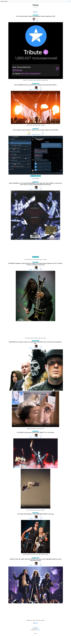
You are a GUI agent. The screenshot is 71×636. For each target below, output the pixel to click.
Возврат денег (31, 80)
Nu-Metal (32, 428)
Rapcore (35, 428)
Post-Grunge (28, 259)
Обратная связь (35, 627)
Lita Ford (31, 554)
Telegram (24, 80)
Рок (42, 259)
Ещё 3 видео (35, 257)
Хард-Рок (45, 259)
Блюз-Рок (37, 259)
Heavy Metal (28, 125)
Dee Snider (24, 554)
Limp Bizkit (28, 428)
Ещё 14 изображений (35, 176)
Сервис (47, 80)
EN (69, 1)
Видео (39, 125)
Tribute (27, 80)
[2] (35, 12)
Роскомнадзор (37, 178)
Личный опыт (43, 80)
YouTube (36, 125)
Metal (31, 125)
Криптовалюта (39, 80)
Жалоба (35, 80)
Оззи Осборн (42, 125)
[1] (37, 12)
